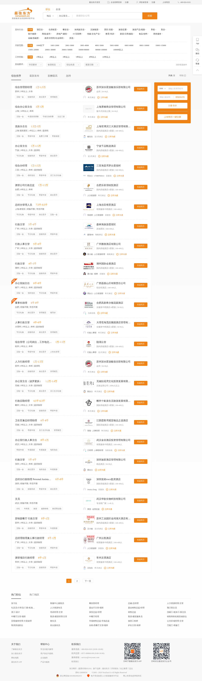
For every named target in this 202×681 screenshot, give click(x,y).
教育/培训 (110, 34)
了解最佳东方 (16, 649)
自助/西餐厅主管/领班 (98, 625)
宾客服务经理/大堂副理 (21, 621)
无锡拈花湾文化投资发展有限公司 (113, 381)
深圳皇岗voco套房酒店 (108, 479)
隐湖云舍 (101, 342)
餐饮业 (66, 29)
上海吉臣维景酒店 (106, 204)
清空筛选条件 (181, 65)
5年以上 (80, 57)
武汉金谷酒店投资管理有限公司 (113, 440)
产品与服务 (45, 662)
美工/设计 (15, 612)
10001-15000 (161, 45)
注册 (127, 2)
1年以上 (40, 57)
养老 (153, 29)
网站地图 (15, 658)
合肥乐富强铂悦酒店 (107, 185)
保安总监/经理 (95, 612)
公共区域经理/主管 (175, 621)
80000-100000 (102, 49)
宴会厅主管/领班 (96, 608)
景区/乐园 (108, 29)
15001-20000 (34, 49)
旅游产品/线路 (138, 29)
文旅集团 (94, 29)
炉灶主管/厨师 (134, 625)
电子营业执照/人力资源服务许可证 (102, 676)
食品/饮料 (143, 34)
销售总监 (132, 612)
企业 (58, 9)
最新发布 (34, 75)
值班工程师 (133, 621)
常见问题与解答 (46, 649)
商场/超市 (46, 34)
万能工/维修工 (173, 625)
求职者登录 (143, 2)
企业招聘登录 (116, 2)
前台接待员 (55, 625)
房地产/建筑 (61, 34)
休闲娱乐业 (79, 29)
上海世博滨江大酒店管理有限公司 (113, 126)
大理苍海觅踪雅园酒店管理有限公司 (113, 322)
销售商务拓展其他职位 (177, 616)
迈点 (131, 668)
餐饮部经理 (94, 603)
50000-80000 (85, 49)
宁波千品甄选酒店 (106, 146)
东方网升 (73, 668)
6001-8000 (130, 45)
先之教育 (123, 668)
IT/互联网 (77, 34)
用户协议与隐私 (46, 653)
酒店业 (40, 29)
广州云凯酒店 (103, 538)
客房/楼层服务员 (135, 616)
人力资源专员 (56, 608)
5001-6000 (115, 45)
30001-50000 (68, 49)
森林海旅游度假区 (106, 224)
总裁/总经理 (133, 603)
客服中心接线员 (57, 603)
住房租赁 (53, 29)
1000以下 (41, 45)
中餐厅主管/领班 (18, 616)
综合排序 (16, 75)
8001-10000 (145, 45)
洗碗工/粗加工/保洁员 (176, 612)
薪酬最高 (52, 75)
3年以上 (67, 57)
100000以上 (119, 49)
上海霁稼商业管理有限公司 (111, 106)
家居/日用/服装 (126, 34)
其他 (71, 38)
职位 (48, 9)
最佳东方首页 (94, 2)
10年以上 (107, 57)
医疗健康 (32, 34)
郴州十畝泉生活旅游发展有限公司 (113, 401)
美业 (163, 29)
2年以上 (54, 57)
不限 (30, 29)
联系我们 (75, 661)
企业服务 (44, 658)
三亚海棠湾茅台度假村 (108, 165)
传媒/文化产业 (93, 34)
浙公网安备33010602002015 (69, 676)
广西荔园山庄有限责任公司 (111, 283)
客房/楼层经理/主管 (58, 616)
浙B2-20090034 (81, 672)
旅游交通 (123, 29)
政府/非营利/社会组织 (54, 38)
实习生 (14, 603)
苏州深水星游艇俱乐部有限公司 (113, 87)
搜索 (150, 16)
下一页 (88, 581)
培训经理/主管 (56, 612)
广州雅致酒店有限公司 (108, 244)
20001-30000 (51, 49)
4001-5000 (100, 45)
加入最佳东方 (16, 653)
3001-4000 (85, 45)
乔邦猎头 (114, 668)
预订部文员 (172, 608)
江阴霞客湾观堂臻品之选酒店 (112, 420)
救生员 (53, 621)
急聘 (68, 75)
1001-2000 (55, 45)
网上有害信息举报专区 (132, 676)
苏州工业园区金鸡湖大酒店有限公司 (113, 518)
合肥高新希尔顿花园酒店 (109, 303)
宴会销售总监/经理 (136, 608)
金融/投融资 (33, 38)
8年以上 (93, 57)
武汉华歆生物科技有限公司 (111, 499)
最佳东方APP (16, 662)
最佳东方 (106, 668)
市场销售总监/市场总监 (99, 621)
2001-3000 (70, 45)
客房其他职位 (17, 625)
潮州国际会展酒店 (106, 263)
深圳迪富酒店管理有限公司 (111, 459)
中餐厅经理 (94, 616)
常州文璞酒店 (103, 557)
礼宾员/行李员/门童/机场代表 (23, 608)
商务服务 (157, 34)
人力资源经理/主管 (175, 603)
